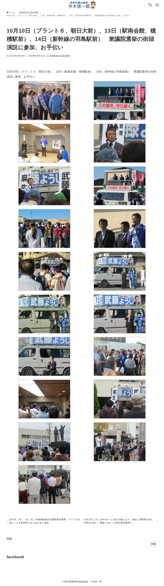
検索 (9, 539)
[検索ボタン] (150, 4)
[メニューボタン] (157, 4)
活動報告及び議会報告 (59, 56)
